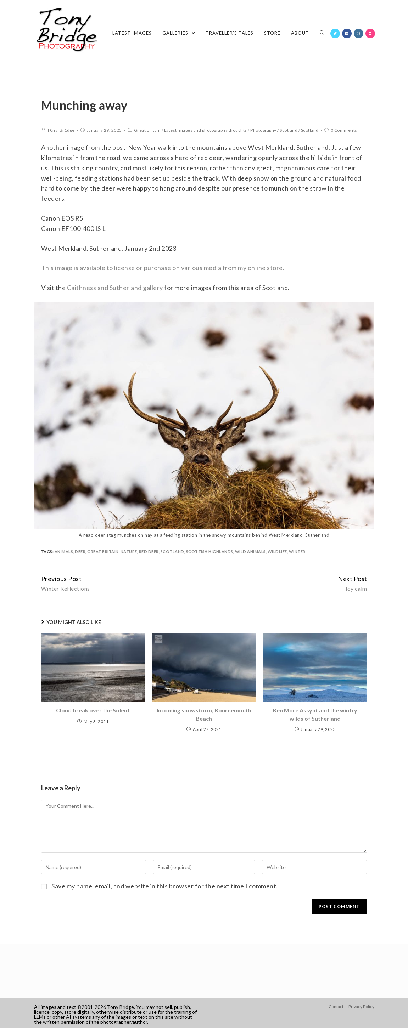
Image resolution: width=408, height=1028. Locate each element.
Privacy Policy (361, 1006)
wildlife (277, 551)
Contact (336, 1006)
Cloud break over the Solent (93, 710)
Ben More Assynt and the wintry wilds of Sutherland (315, 714)
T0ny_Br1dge (61, 130)
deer (80, 551)
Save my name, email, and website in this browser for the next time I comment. (164, 886)
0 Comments (344, 130)
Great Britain (147, 130)
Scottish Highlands (209, 551)
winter (297, 551)
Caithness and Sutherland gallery (115, 287)
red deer (149, 551)
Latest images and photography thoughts (205, 130)
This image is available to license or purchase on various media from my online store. (163, 268)
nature (129, 551)
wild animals (250, 551)
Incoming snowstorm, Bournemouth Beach (204, 714)
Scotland (288, 130)
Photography (263, 130)
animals (64, 551)
